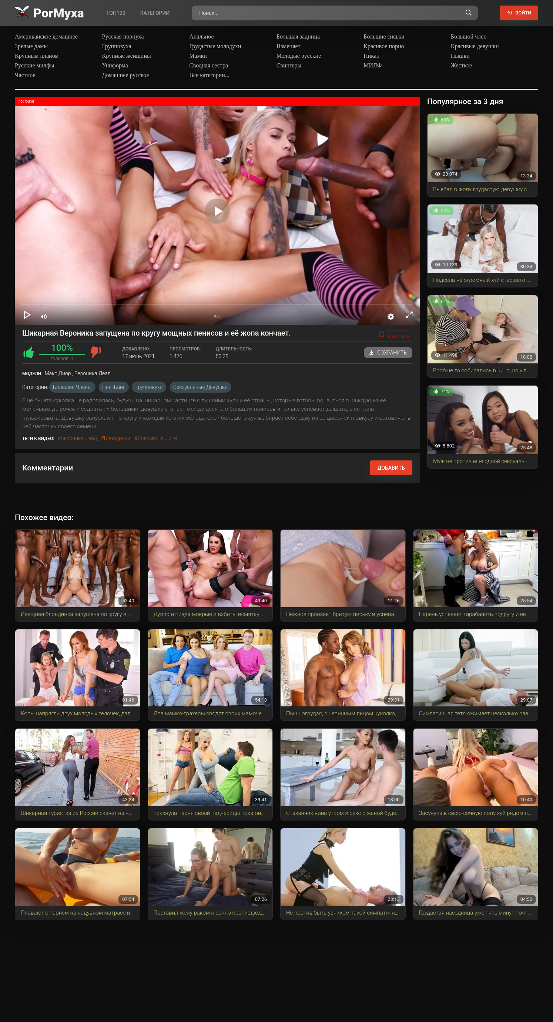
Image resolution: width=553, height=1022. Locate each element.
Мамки (198, 56)
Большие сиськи (384, 36)
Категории (155, 13)
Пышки (460, 56)
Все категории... (209, 75)
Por (58, 13)
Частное (25, 75)
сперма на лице (157, 438)
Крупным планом (37, 56)
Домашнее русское (125, 75)
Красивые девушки (475, 46)
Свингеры (289, 65)
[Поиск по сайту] (465, 13)
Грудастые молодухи (215, 46)
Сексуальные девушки (200, 387)
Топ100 (115, 13)
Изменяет (288, 46)
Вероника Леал (79, 438)
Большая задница (298, 36)
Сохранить (388, 353)
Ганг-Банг (113, 387)
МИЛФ (372, 65)
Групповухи (148, 387)
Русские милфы (34, 65)
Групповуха (116, 46)
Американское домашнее (46, 36)
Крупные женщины (126, 56)
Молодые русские (298, 56)
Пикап (371, 56)
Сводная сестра (208, 65)
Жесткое (461, 65)
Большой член (469, 36)
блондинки (117, 438)
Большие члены (72, 387)
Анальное (201, 36)
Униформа (115, 65)
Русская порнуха (123, 36)
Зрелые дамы (31, 46)
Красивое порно (383, 46)
